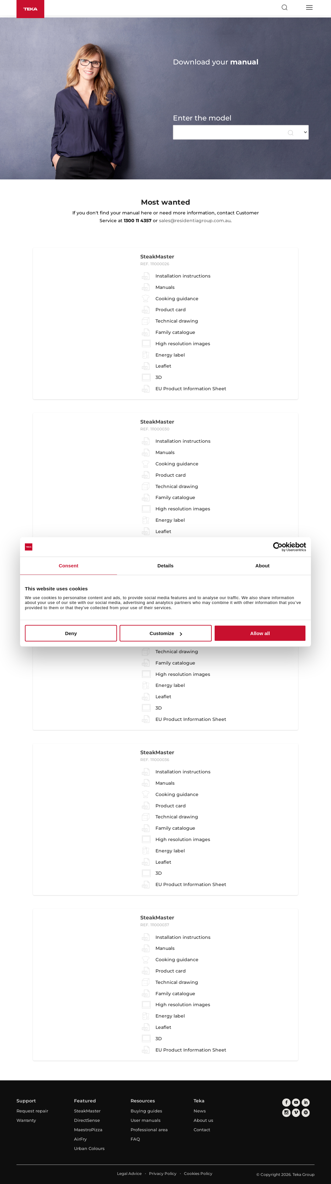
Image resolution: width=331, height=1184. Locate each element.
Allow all (260, 633)
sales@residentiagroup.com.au (194, 220)
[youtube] (296, 1103)
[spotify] (306, 1113)
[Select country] (297, 7)
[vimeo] (296, 1113)
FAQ (135, 1139)
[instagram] (286, 1113)
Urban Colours (89, 1148)
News (200, 1110)
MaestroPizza (88, 1129)
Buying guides (146, 1110)
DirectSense (87, 1120)
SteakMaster (87, 1110)
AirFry (80, 1139)
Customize (166, 633)
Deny (71, 633)
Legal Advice (129, 1173)
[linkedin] (306, 1103)
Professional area (149, 1129)
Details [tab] (165, 565)
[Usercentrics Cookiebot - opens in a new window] (278, 547)
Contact (202, 1129)
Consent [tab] (69, 565)
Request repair (32, 1110)
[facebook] (286, 1103)
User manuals (146, 1120)
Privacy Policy (162, 1173)
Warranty (26, 1120)
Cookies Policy (198, 1173)
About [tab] (262, 565)
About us (203, 1120)
